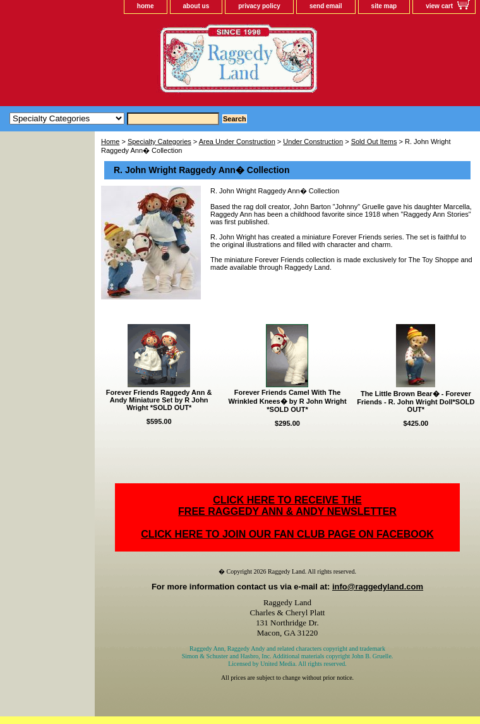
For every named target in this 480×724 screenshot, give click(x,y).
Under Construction (313, 141)
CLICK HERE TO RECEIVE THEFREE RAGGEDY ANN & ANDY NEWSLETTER (287, 506)
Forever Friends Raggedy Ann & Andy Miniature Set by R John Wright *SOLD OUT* (159, 400)
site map (384, 6)
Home (110, 141)
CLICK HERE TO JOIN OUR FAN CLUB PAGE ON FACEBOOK (287, 534)
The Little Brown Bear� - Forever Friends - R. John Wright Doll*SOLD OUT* (415, 401)
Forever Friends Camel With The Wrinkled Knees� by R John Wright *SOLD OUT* (287, 401)
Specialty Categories (159, 141)
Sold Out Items (374, 141)
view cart (439, 6)
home (145, 6)
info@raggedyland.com (377, 586)
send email (325, 6)
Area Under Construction (237, 141)
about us (196, 6)
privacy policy (259, 6)
